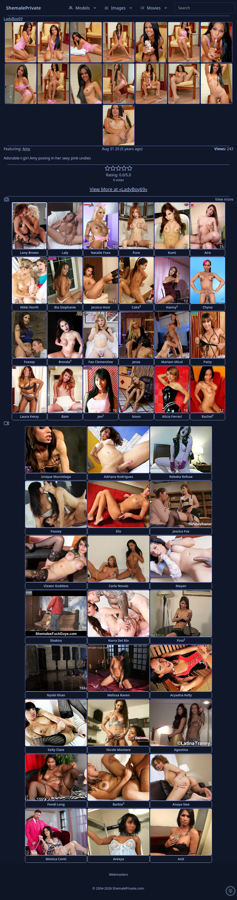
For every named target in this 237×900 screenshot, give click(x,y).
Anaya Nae (181, 804)
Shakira (56, 640)
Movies (154, 8)
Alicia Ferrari (172, 416)
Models (83, 8)
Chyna (208, 307)
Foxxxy (29, 362)
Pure (136, 252)
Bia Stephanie (65, 307)
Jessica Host (100, 307)
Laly (65, 252)
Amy (26, 148)
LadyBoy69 (13, 18)
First (181, 640)
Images (119, 8)
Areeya (118, 859)
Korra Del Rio (118, 640)
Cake (136, 307)
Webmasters (118, 874)
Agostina (181, 749)
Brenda (65, 361)
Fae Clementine (100, 362)
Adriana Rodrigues (118, 476)
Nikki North (29, 307)
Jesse (136, 362)
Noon (136, 416)
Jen (100, 416)
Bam (65, 416)
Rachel (207, 416)
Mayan (181, 586)
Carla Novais (118, 586)
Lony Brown (29, 252)
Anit (181, 859)
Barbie (118, 804)
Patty (207, 362)
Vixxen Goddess (56, 586)
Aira (207, 252)
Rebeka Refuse (181, 476)
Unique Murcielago (56, 476)
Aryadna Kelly (181, 695)
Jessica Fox (181, 531)
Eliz (118, 531)
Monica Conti (56, 859)
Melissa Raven (118, 695)
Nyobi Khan (56, 695)
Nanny (172, 307)
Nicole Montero (118, 749)
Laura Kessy (29, 416)
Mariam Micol (172, 362)
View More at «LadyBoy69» (118, 189)
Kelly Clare (56, 749)
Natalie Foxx (101, 252)
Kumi (172, 252)
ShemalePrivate (23, 8)
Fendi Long (56, 804)
